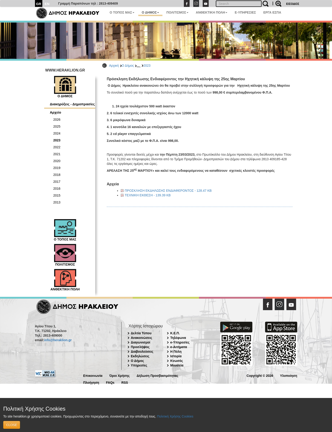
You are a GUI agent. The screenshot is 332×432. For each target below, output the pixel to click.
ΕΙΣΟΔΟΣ (292, 4)
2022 (57, 147)
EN (47, 4)
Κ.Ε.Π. (175, 333)
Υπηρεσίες (139, 365)
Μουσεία (176, 365)
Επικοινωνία (93, 375)
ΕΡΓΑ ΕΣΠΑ (272, 12)
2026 (57, 119)
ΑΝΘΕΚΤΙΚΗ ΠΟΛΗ (211, 12)
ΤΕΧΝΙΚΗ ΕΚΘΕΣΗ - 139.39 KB (148, 195)
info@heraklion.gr (58, 340)
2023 (146, 65)
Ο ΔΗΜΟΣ (150, 12)
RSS (124, 382)
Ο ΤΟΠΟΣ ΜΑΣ (122, 12)
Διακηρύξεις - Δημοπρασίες (72, 104)
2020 (57, 161)
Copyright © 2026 (260, 375)
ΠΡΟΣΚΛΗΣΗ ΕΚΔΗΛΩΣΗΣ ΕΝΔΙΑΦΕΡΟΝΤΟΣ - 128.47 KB (168, 190)
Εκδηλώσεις (140, 356)
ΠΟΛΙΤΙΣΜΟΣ (177, 12)
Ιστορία (176, 356)
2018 (57, 175)
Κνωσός (176, 361)
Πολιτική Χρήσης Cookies (175, 416)
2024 (57, 133)
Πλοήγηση (91, 382)
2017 (57, 181)
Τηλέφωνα (178, 338)
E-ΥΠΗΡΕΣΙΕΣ (245, 12)
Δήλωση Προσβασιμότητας (157, 375)
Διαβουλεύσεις (142, 351)
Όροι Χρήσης (119, 375)
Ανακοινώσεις (141, 338)
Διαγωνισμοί (140, 342)
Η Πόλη (176, 351)
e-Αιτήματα (178, 347)
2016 (57, 188)
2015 (57, 195)
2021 (57, 154)
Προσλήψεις (140, 347)
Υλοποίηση (288, 375)
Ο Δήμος (128, 65)
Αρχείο (55, 112)
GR (38, 4)
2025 (57, 126)
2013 (57, 202)
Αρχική (114, 65)
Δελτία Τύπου (141, 333)
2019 (57, 168)
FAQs (110, 382)
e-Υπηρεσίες (180, 342)
